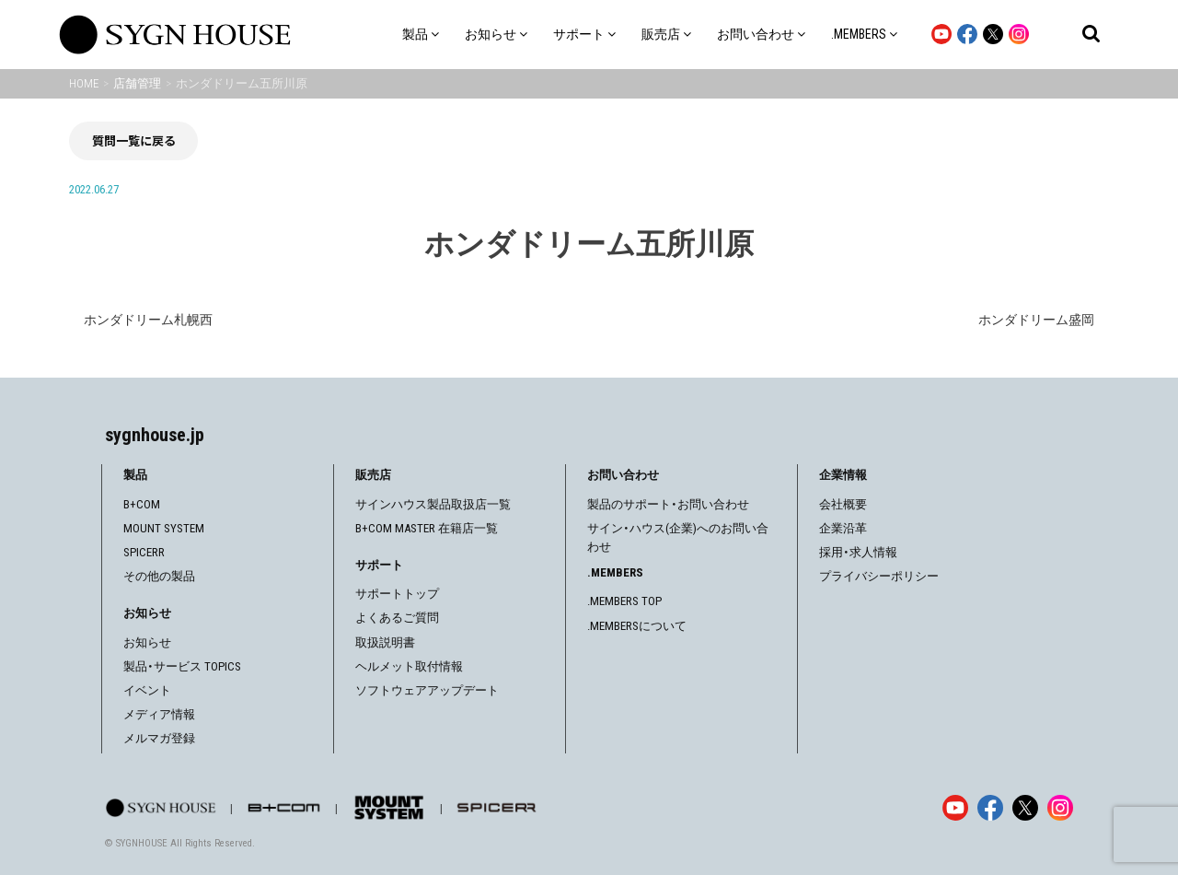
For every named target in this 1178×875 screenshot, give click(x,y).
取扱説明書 (385, 642)
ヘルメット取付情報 (409, 666)
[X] (1025, 808)
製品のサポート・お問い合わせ (668, 504)
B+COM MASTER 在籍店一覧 (426, 528)
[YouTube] (955, 808)
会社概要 (843, 504)
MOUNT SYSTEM (163, 528)
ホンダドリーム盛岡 (1036, 319)
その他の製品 (159, 576)
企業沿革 (843, 528)
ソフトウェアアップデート (427, 690)
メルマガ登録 (159, 738)
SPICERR (144, 552)
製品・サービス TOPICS (182, 666)
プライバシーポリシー (879, 576)
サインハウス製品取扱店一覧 (433, 504)
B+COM (141, 504)
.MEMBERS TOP (624, 601)
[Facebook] (990, 808)
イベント (147, 690)
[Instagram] (1060, 808)
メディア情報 (159, 714)
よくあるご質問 (397, 617)
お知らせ (147, 642)
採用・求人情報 (858, 552)
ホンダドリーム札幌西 (148, 319)
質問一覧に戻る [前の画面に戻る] (134, 140)
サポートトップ (397, 594)
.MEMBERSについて (637, 626)
